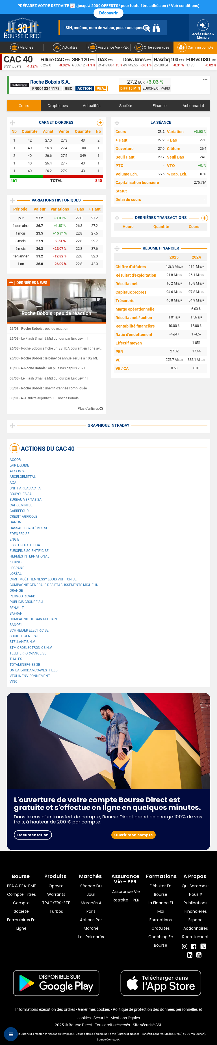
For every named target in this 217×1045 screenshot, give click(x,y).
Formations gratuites (160, 924)
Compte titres (21, 894)
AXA (13, 483)
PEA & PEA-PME (21, 886)
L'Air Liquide (19, 465)
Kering (15, 562)
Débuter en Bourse (161, 890)
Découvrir (108, 13)
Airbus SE (18, 471)
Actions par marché (91, 924)
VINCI (14, 682)
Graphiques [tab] (57, 105)
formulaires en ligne (21, 924)
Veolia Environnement (30, 676)
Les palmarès (91, 937)
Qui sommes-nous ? (196, 890)
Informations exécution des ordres (45, 1009)
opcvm (56, 886)
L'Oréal (15, 574)
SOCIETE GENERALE (25, 636)
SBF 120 (80, 59)
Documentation (33, 834)
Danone (16, 522)
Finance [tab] (159, 105)
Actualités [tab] (91, 105)
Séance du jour (91, 890)
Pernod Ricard (22, 596)
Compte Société (21, 907)
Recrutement (195, 937)
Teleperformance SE (28, 653)
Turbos (56, 911)
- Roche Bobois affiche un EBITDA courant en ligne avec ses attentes (66, 348)
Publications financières (195, 907)
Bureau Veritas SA (26, 500)
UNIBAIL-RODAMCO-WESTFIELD (34, 670)
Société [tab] (125, 105)
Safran (16, 613)
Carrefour (19, 511)
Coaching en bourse (160, 941)
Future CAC (52, 59)
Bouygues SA (21, 494)
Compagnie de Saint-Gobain (33, 619)
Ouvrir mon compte (133, 834)
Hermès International (29, 556)
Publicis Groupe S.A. (27, 602)
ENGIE (14, 539)
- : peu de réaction (39, 329)
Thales (16, 659)
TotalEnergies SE (25, 665)
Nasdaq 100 (166, 59)
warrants (56, 894)
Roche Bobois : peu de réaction (56, 313)
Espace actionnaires (195, 924)
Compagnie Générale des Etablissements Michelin (54, 585)
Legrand (17, 568)
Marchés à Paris (91, 907)
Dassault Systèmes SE (29, 528)
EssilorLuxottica (25, 545)
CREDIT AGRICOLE (23, 517)
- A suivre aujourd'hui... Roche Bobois (44, 398)
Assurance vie (126, 891)
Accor (15, 460)
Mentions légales (125, 1018)
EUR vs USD (198, 59)
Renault (17, 608)
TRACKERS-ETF (56, 903)
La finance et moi (160, 907)
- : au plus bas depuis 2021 (48, 368)
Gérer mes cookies (94, 1009)
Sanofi (15, 625)
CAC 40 (18, 59)
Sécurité (101, 1018)
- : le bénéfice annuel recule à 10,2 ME (54, 358)
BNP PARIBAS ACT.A (25, 488)
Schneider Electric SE (29, 630)
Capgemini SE (21, 505)
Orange (16, 591)
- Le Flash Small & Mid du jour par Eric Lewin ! (49, 339)
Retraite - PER (126, 900)
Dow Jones (134, 59)
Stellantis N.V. (23, 642)
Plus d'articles (88, 409)
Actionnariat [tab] (193, 105)
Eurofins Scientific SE (29, 551)
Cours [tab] (24, 105)
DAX (102, 59)
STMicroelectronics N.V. (31, 648)
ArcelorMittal (23, 477)
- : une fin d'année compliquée (48, 388)
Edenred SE (19, 534)
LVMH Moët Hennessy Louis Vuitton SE (43, 579)
